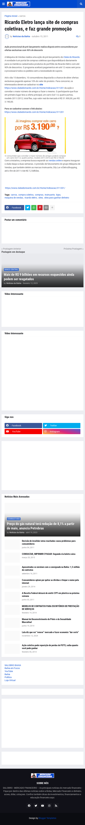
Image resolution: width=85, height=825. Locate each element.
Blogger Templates (47, 818)
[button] (3, 4)
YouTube (9, 671)
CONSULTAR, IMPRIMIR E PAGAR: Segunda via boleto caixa (48, 554)
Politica (8, 677)
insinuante (50, 195)
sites (40, 198)
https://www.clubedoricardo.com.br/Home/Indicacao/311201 (34, 88)
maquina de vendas (14, 198)
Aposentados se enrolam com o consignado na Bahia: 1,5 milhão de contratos (51, 568)
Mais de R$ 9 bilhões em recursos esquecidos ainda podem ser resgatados (39, 277)
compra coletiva (26, 195)
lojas (58, 195)
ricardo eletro (31, 198)
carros (22, 16)
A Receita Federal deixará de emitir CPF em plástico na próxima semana (50, 595)
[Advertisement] (42, 373)
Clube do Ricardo (72, 57)
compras (39, 195)
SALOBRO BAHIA (13, 665)
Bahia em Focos (12, 668)
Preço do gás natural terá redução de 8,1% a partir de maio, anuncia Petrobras (40, 526)
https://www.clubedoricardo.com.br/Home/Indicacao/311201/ (35, 188)
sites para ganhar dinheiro (56, 198)
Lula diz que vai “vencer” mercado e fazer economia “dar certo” (50, 632)
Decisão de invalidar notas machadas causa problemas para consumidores (49, 542)
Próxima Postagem (73, 249)
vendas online (55, 160)
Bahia (7, 674)
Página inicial (11, 16)
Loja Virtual (10, 680)
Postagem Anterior (12, 249)
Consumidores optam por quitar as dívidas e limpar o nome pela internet (50, 582)
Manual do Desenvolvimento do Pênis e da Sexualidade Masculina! (46, 621)
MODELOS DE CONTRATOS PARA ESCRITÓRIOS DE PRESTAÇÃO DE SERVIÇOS (50, 608)
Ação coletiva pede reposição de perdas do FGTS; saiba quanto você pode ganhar (50, 647)
